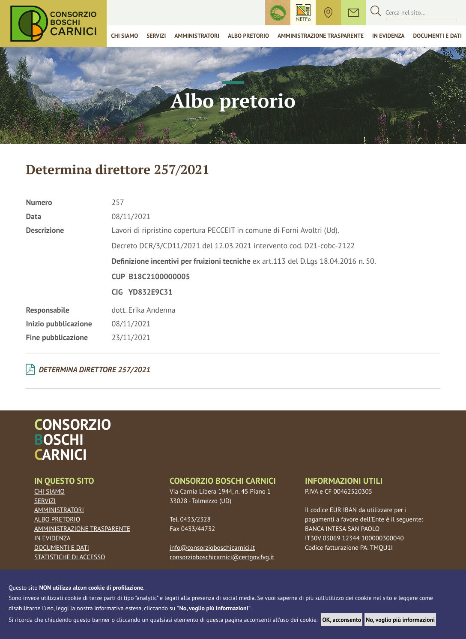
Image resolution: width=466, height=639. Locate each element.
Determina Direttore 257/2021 (88, 369)
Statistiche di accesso (69, 557)
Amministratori (196, 35)
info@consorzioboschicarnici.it (212, 548)
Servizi (156, 35)
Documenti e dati (61, 548)
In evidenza (52, 538)
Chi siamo (124, 35)
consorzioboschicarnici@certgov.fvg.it (222, 557)
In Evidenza (388, 35)
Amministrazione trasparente (321, 35)
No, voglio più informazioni (400, 620)
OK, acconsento (341, 620)
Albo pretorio (57, 519)
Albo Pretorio (248, 35)
